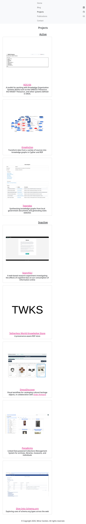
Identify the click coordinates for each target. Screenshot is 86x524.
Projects (40, 12)
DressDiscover (27, 389)
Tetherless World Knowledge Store (27, 333)
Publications (42, 16)
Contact (40, 20)
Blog (39, 7)
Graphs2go (27, 147)
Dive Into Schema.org (27, 508)
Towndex (27, 205)
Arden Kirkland (39, 394)
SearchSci (27, 272)
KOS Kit (27, 84)
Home (39, 3)
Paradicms (27, 448)
